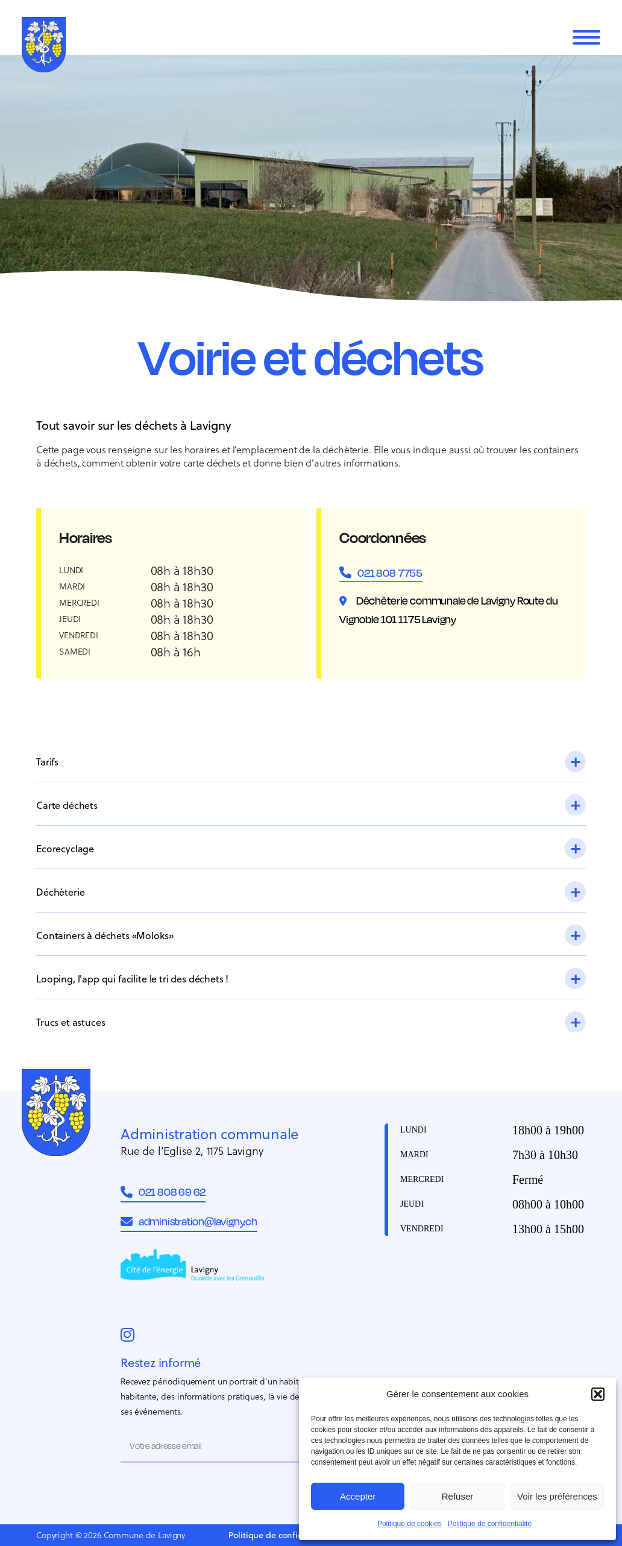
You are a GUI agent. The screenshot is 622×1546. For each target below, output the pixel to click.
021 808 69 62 (163, 1192)
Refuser (458, 1496)
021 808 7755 (390, 572)
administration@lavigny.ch (189, 1221)
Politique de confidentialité (490, 1523)
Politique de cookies (409, 1523)
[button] (598, 1394)
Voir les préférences (557, 1496)
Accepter (357, 1496)
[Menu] (586, 37)
